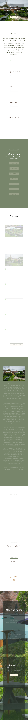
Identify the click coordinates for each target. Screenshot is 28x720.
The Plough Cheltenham (14, 7)
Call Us (14, 17)
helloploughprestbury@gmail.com (14, 546)
